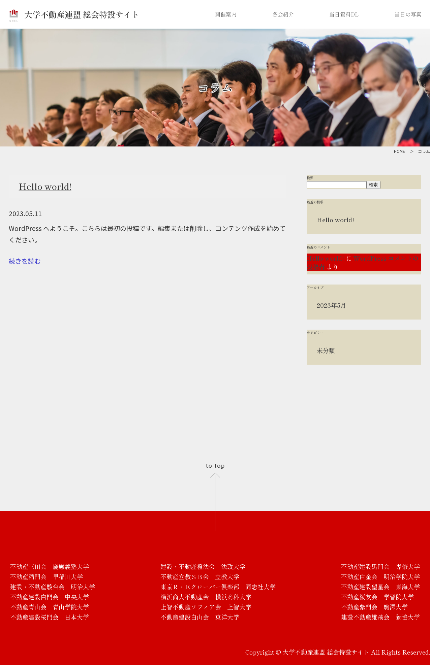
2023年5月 (331, 305)
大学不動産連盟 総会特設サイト (74, 14)
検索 (310, 177)
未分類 (326, 350)
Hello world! (45, 186)
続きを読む (25, 260)
